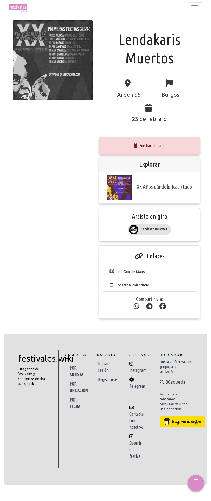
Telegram (137, 386)
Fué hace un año (149, 145)
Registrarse (107, 379)
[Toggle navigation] (194, 7)
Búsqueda (172, 382)
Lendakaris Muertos (154, 229)
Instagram (137, 370)
